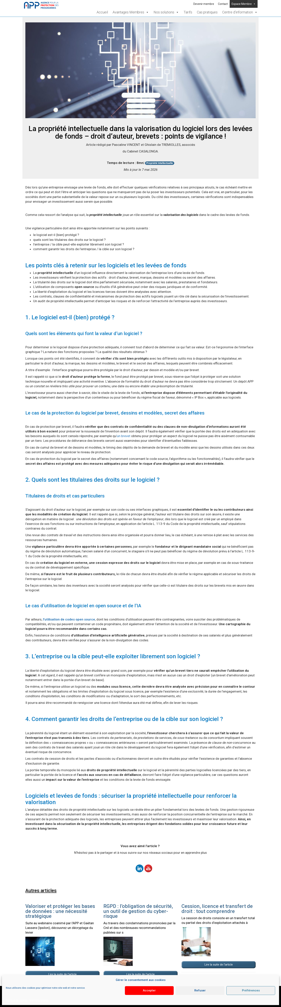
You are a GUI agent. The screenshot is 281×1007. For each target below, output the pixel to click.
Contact (223, 3)
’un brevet (123, 436)
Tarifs (188, 12)
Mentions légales (39, 1000)
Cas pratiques (207, 12)
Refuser (200, 990)
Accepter (149, 990)
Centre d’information (240, 12)
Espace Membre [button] (244, 3)
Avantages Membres (131, 12)
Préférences (251, 990)
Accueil (102, 12)
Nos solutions (166, 12)
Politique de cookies (17, 1000)
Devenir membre (203, 3)
